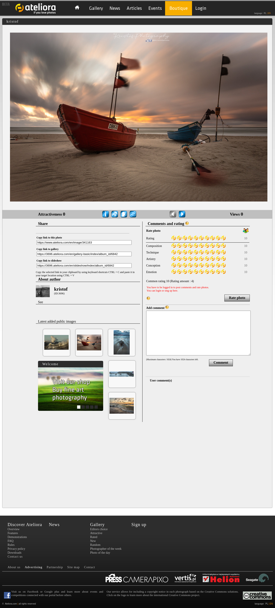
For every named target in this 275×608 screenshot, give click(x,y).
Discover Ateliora (25, 524)
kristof (61, 289)
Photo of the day (100, 552)
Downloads (15, 552)
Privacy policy (16, 548)
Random (95, 544)
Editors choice (99, 529)
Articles (134, 8)
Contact (89, 567)
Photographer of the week (105, 548)
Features (13, 533)
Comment (221, 362)
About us (14, 567)
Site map (73, 567)
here (175, 290)
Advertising (33, 567)
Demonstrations (17, 537)
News (114, 8)
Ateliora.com (11, 604)
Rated (93, 537)
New (93, 541)
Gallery (96, 8)
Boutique (178, 8)
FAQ (10, 541)
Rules (11, 544)
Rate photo (237, 298)
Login (200, 8)
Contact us (15, 556)
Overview (14, 529)
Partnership (55, 567)
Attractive (96, 533)
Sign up (138, 524)
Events (155, 8)
